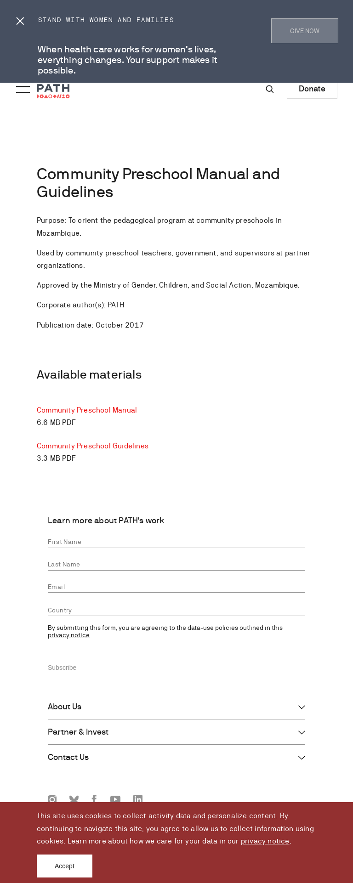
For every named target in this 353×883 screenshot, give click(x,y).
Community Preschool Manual (87, 410)
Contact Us (68, 757)
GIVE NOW (304, 30)
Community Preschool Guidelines (92, 446)
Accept (64, 866)
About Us (64, 706)
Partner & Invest (78, 731)
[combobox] (176, 610)
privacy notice (265, 841)
